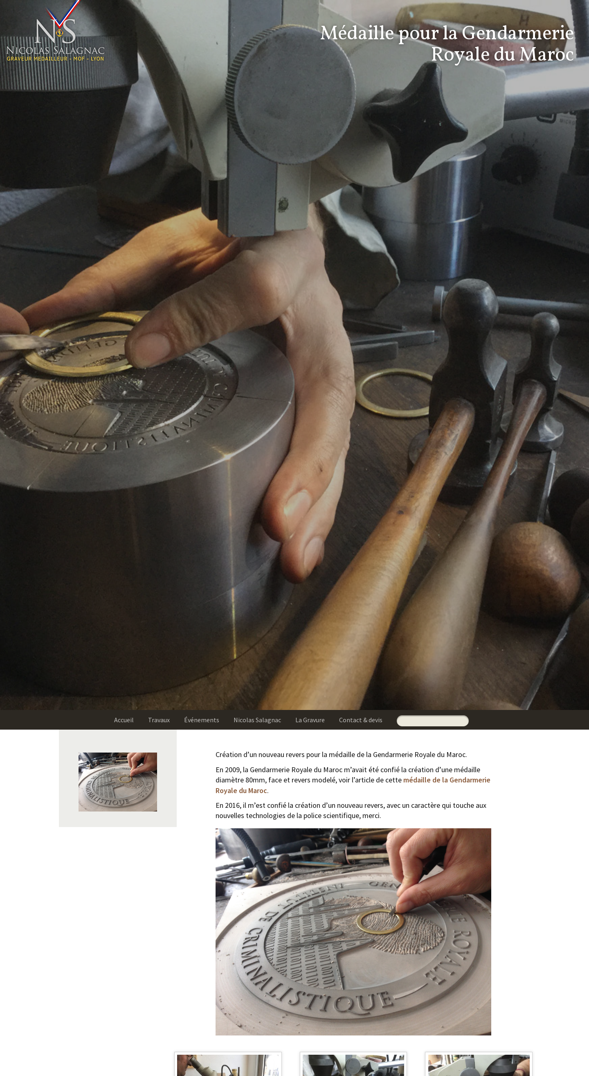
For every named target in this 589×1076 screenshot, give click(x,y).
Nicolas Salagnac (257, 720)
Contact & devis (360, 720)
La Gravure (310, 720)
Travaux (159, 720)
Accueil (124, 720)
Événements (201, 720)
